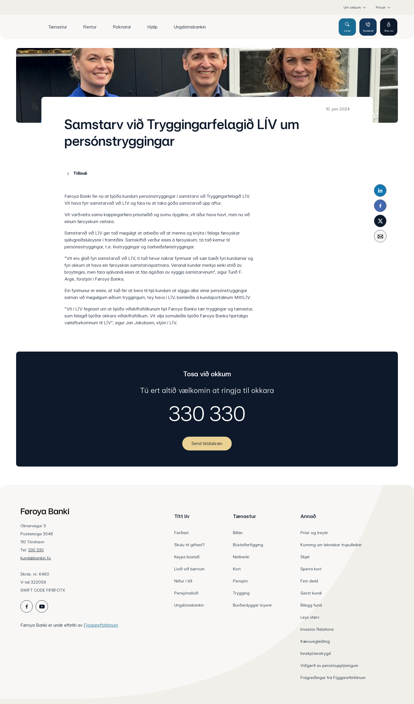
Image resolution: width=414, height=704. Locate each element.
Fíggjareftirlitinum (101, 625)
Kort (237, 569)
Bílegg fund (311, 605)
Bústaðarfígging (248, 544)
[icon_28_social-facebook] (26, 606)
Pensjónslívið (186, 593)
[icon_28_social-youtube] (42, 606)
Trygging (241, 593)
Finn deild (309, 581)
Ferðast (181, 532)
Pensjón (240, 581)
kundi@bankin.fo (35, 558)
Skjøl (304, 557)
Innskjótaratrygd (315, 653)
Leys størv (309, 617)
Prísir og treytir (314, 532)
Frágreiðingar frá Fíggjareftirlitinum (332, 677)
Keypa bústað (187, 557)
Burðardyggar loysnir (252, 605)
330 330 (207, 413)
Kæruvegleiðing (315, 641)
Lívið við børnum (189, 569)
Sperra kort (310, 569)
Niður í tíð (183, 581)
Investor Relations (317, 629)
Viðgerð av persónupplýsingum (329, 665)
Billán (238, 532)
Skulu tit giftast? (189, 544)
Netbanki (241, 557)
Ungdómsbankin (189, 605)
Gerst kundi (311, 593)
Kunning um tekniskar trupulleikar (331, 544)
